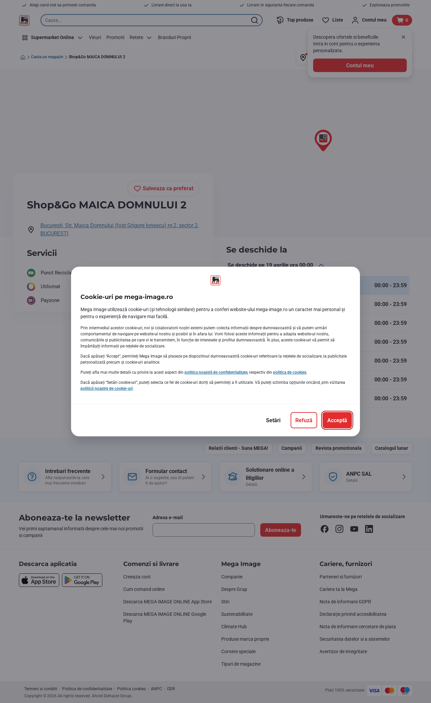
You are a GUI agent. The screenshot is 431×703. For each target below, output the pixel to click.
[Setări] (273, 420)
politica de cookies (289, 372)
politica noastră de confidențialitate (216, 372)
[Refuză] (304, 420)
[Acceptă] (337, 420)
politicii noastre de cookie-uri (106, 388)
